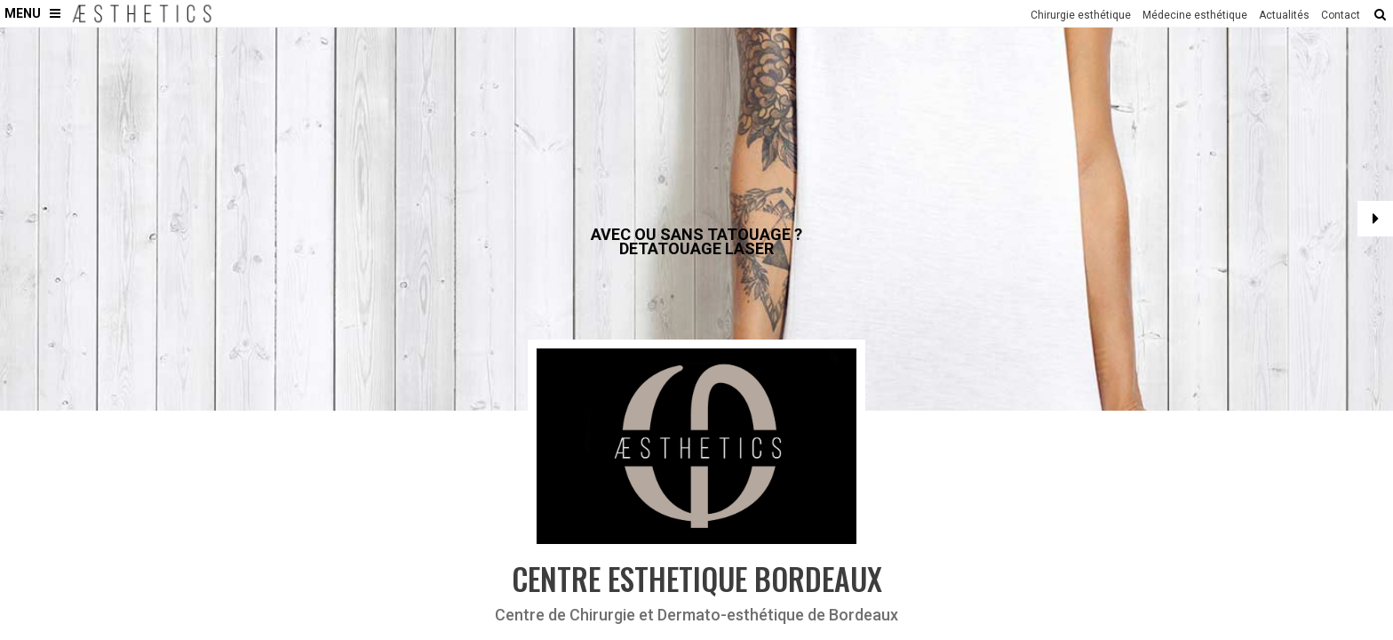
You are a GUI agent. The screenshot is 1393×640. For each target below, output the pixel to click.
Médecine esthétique (1194, 15)
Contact (1340, 15)
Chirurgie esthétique (1081, 15)
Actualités (1284, 15)
